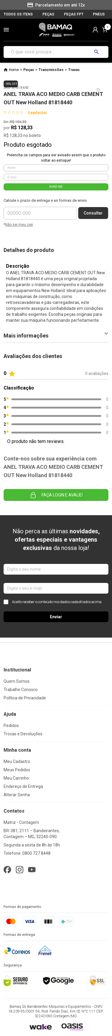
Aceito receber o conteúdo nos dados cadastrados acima (53, 602)
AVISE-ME (56, 186)
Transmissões (51, 70)
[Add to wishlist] (98, 90)
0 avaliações (37, 112)
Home (14, 70)
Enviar (56, 616)
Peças (28, 70)
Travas (74, 70)
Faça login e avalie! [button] (56, 495)
